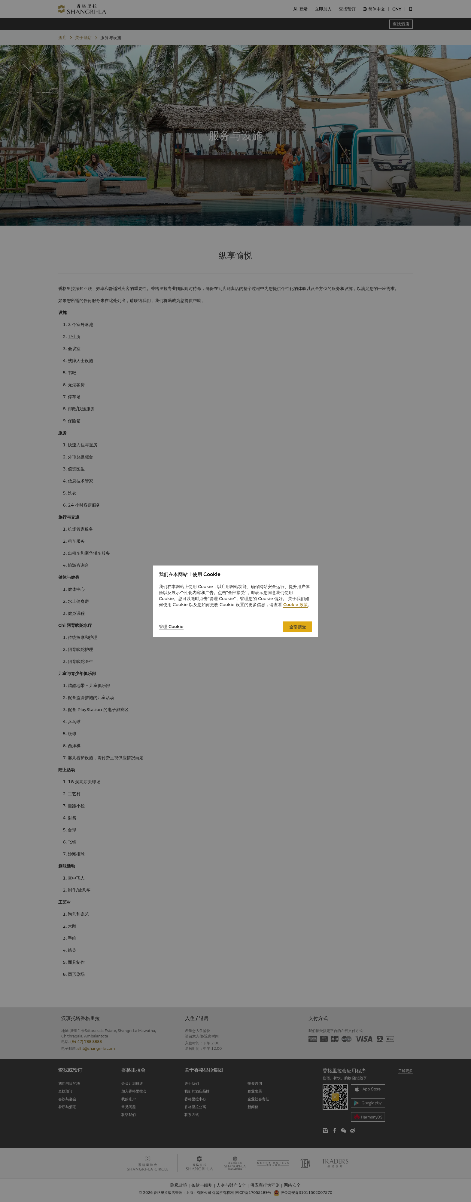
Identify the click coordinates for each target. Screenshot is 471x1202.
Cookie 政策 (295, 604)
